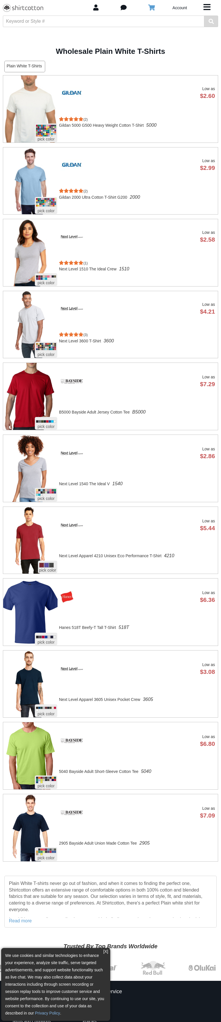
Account (179, 7)
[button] (123, 8)
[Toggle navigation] (207, 8)
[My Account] (96, 8)
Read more (20, 920)
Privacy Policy (47, 1013)
